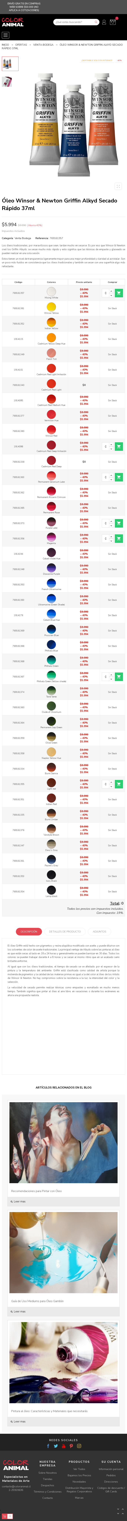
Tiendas (47, 1479)
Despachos (47, 1485)
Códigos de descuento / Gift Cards (111, 1489)
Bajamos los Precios (79, 1475)
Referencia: (42, 238)
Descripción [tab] (29, 931)
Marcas (79, 1498)
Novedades (79, 1481)
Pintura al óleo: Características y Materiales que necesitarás (49, 1411)
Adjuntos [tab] (99, 931)
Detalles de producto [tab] (65, 931)
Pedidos (111, 1475)
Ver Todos (79, 1469)
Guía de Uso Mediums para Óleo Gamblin (37, 1301)
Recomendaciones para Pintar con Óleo (36, 1191)
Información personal (111, 1469)
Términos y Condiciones (48, 1491)
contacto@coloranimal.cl (16, 1486)
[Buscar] (76, 22)
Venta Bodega (23, 238)
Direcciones (111, 1481)
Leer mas (18, 1201)
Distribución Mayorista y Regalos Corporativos (79, 1489)
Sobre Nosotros (47, 1473)
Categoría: (7, 238)
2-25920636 (16, 1490)
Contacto (47, 1498)
